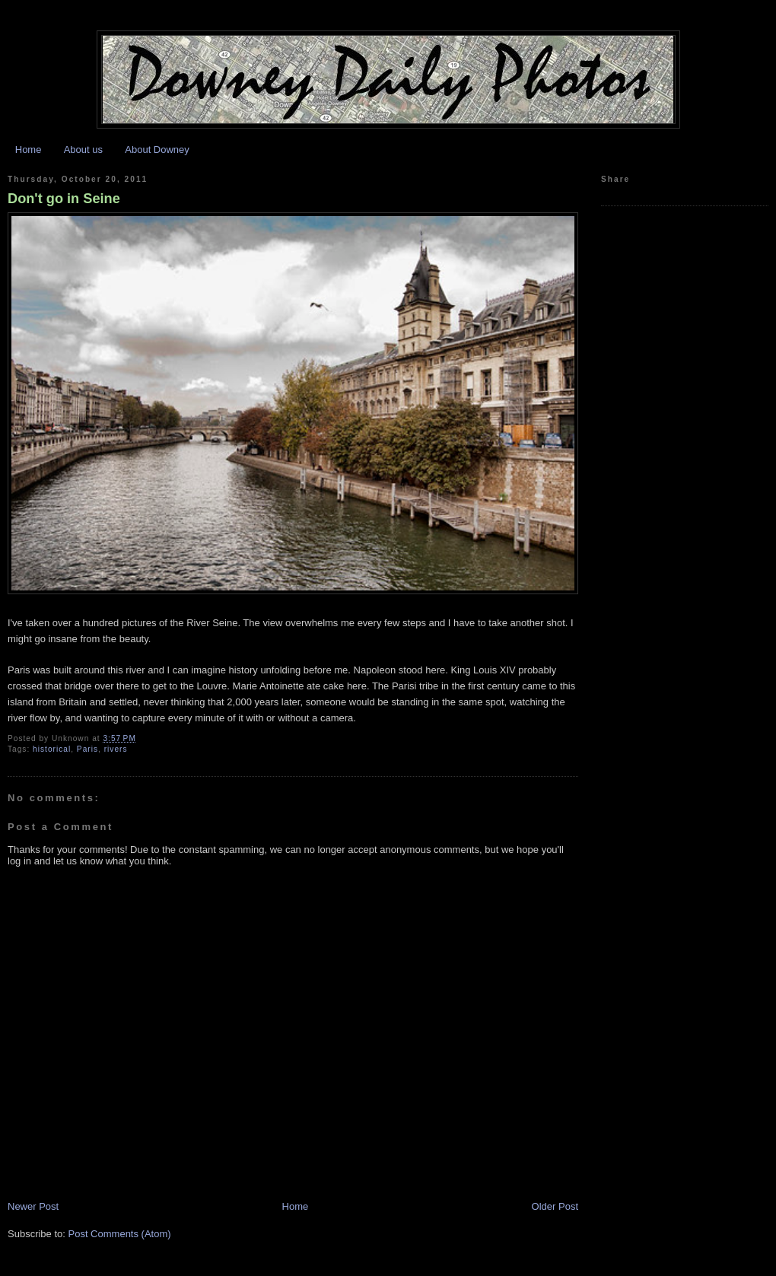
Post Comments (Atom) (119, 1233)
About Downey (157, 149)
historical (52, 749)
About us (83, 149)
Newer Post (33, 1206)
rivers (116, 749)
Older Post (555, 1206)
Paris (87, 749)
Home (28, 149)
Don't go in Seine (64, 198)
